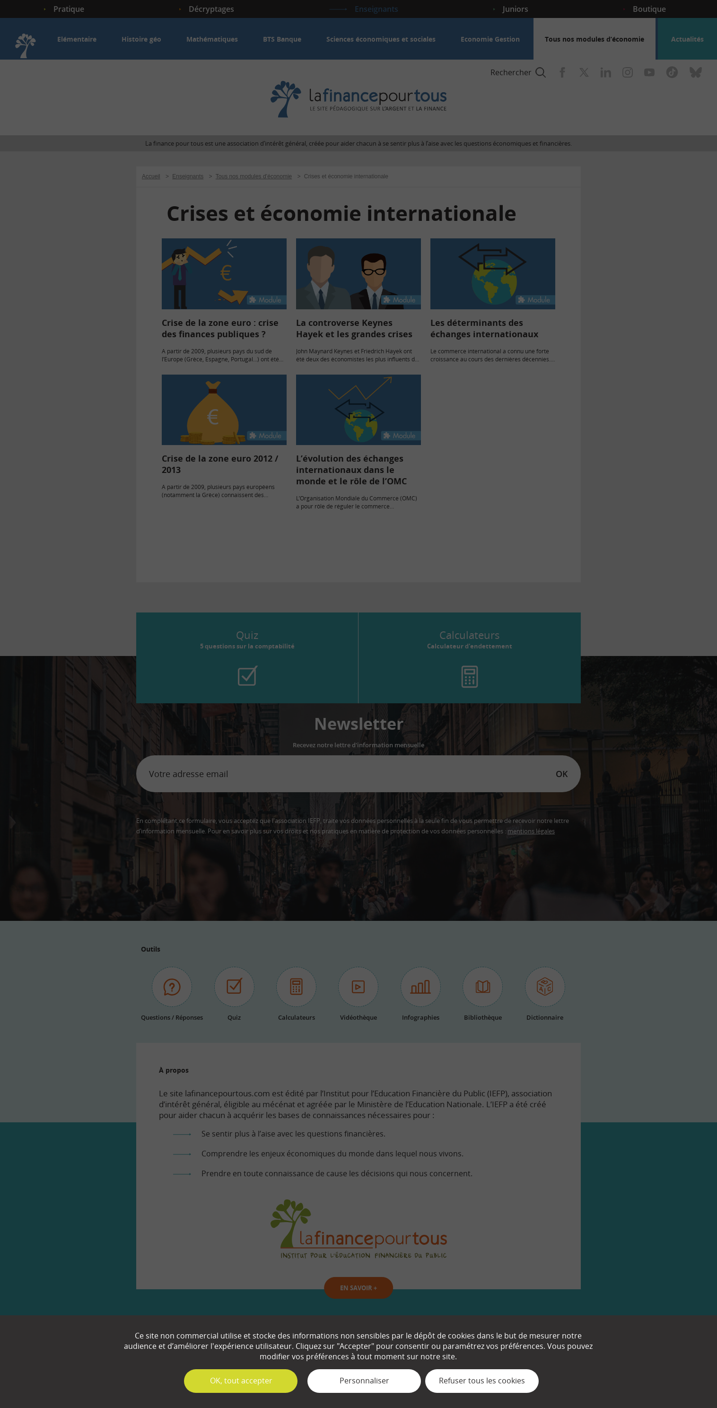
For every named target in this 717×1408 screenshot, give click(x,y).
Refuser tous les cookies (482, 1380)
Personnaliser (364, 1380)
